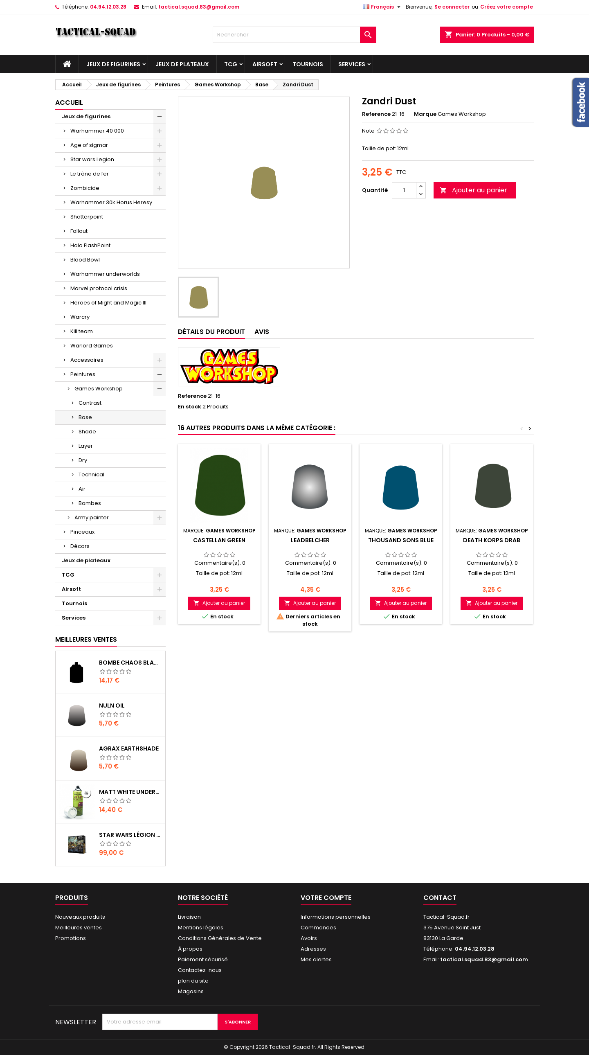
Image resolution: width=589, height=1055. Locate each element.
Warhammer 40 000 (97, 131)
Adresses (313, 949)
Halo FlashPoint (90, 245)
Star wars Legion (92, 159)
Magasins (191, 991)
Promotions (70, 938)
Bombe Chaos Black (130, 662)
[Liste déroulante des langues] (382, 7)
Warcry (80, 317)
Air (82, 489)
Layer (86, 446)
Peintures (82, 374)
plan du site (193, 981)
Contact (439, 897)
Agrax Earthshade (129, 748)
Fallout (79, 231)
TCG (230, 64)
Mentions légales (200, 927)
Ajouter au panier (473, 190)
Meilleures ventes (78, 927)
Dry (83, 460)
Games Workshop (98, 388)
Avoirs (309, 938)
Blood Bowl (85, 260)
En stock (189, 406)
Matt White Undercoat (130, 792)
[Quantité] (404, 190)
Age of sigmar (89, 145)
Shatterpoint (86, 217)
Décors (80, 546)
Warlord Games (91, 345)
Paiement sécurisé (203, 959)
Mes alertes (316, 959)
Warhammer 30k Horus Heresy (111, 202)
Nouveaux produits (80, 917)
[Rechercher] (294, 35)
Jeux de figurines (113, 64)
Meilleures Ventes (86, 639)
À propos (190, 949)
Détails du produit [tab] (211, 331)
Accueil (69, 102)
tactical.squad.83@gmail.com (198, 6)
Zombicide (84, 188)
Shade (87, 431)
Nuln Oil (112, 705)
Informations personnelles (336, 917)
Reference (376, 114)
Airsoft (264, 64)
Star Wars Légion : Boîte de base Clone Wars (130, 835)
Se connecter (452, 6)
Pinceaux (82, 532)
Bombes (90, 503)
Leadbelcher (310, 540)
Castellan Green (219, 540)
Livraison (189, 917)
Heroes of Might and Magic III (108, 303)
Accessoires (86, 360)
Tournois (307, 64)
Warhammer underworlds (105, 274)
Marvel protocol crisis (98, 288)
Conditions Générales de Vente (220, 938)
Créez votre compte (506, 6)
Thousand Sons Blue (401, 540)
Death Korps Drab (491, 540)
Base (85, 417)
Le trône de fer (89, 174)
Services (351, 64)
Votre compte (326, 897)
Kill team (81, 331)
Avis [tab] (261, 331)
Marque (425, 114)
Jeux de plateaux (182, 64)
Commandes (318, 927)
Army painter (91, 517)
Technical (91, 474)
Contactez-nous (200, 970)
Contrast (90, 403)
